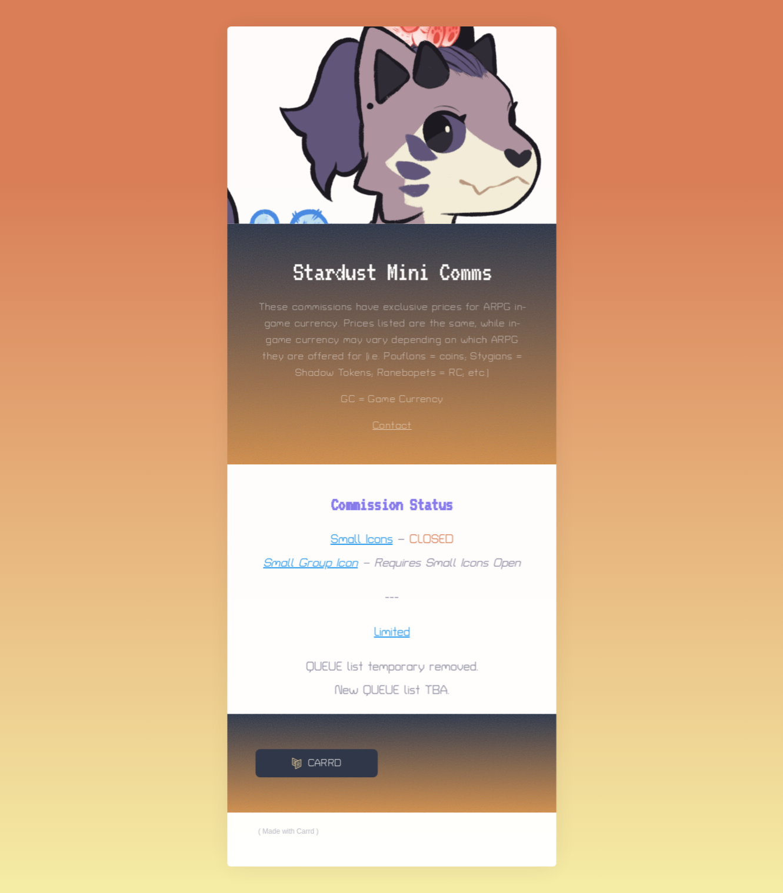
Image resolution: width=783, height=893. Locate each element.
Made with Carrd (288, 830)
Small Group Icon (311, 562)
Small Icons (361, 539)
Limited (391, 632)
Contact (391, 425)
